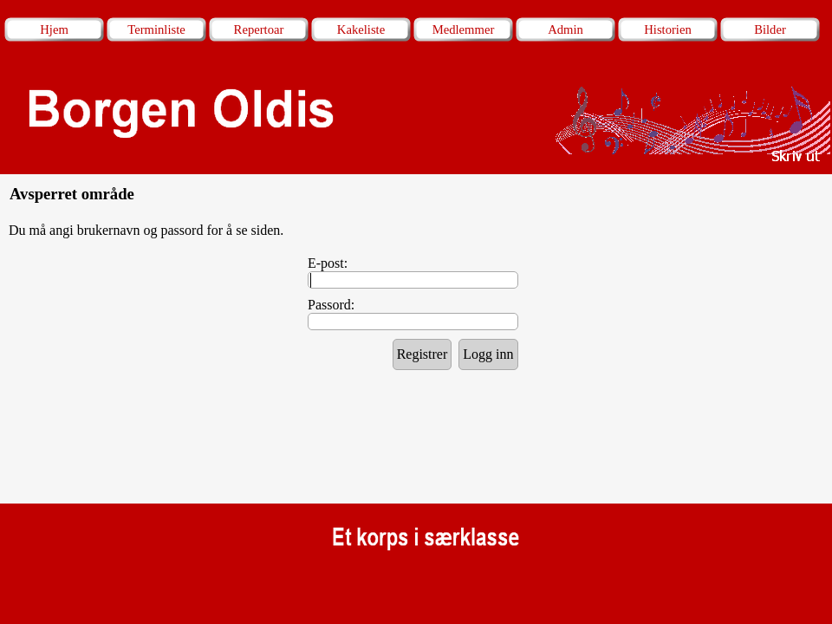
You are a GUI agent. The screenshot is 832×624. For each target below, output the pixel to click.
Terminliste (156, 29)
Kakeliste (361, 29)
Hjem (54, 29)
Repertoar (259, 29)
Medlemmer (463, 29)
